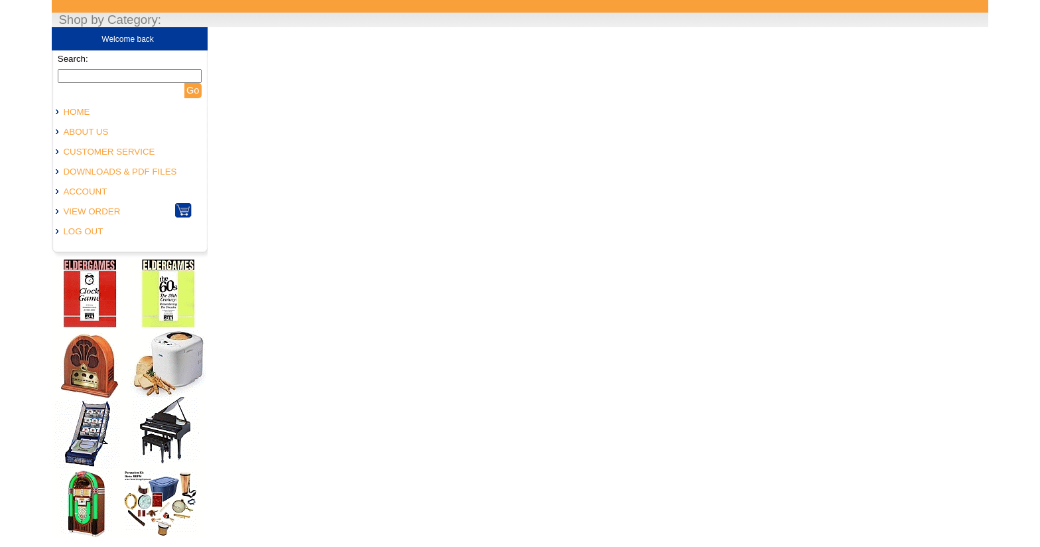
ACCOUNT (85, 191)
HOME (76, 112)
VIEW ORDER (91, 211)
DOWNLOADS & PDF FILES (119, 172)
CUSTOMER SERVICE (109, 152)
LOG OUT (83, 231)
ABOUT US (85, 132)
